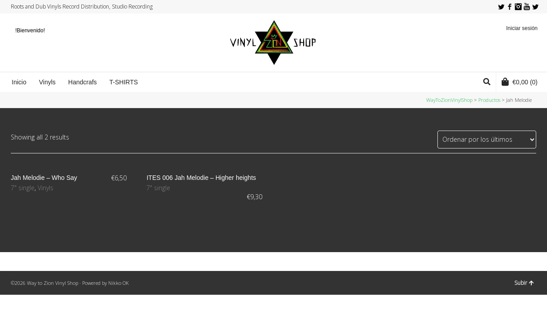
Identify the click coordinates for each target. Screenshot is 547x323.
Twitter (501, 6)
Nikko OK (118, 282)
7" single (23, 187)
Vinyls (45, 187)
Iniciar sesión (522, 28)
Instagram (518, 6)
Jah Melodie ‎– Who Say (44, 177)
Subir (524, 283)
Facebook (509, 6)
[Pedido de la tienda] (486, 139)
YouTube (526, 6)
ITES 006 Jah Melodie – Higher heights (201, 177)
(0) (520, 82)
